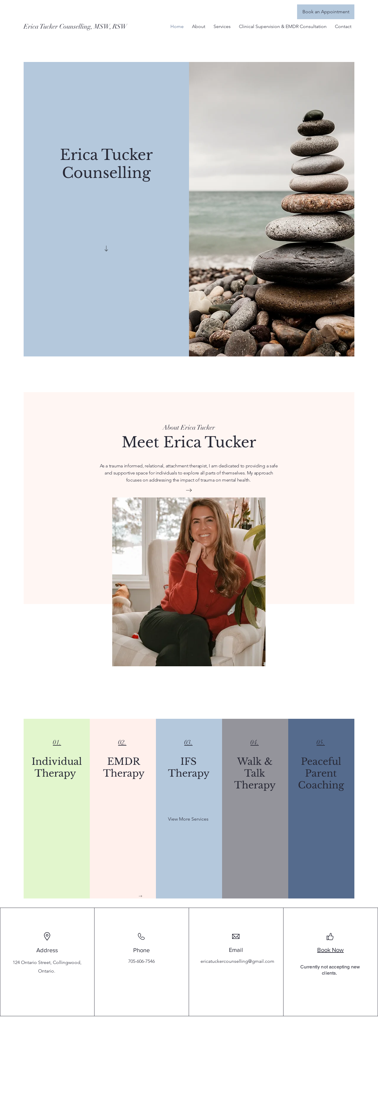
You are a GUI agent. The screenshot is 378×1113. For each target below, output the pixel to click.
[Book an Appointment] (325, 11)
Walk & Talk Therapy (255, 773)
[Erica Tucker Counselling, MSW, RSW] (76, 26)
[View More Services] (188, 819)
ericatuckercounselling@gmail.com (237, 961)
